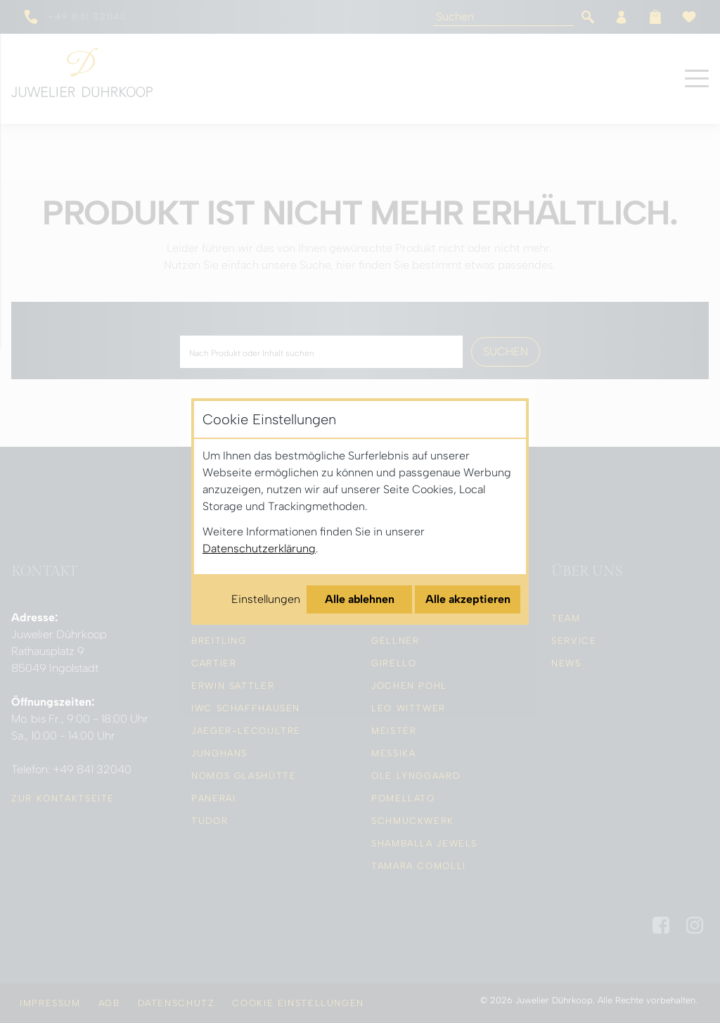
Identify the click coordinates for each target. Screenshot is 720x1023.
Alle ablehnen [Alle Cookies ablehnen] (359, 599)
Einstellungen (265, 599)
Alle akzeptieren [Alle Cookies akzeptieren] (467, 599)
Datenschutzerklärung (259, 548)
